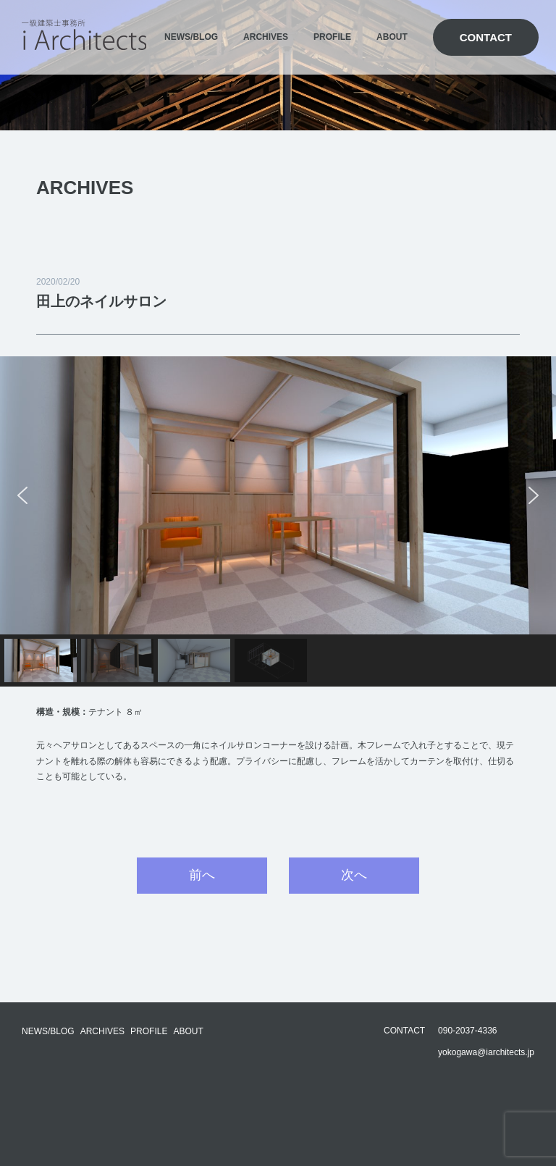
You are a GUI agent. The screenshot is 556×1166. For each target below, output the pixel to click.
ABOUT (392, 37)
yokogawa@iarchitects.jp (486, 1052)
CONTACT (486, 37)
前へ (202, 875)
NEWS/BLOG (191, 37)
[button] (22, 495)
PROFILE (332, 37)
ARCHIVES (265, 37)
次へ (354, 875)
